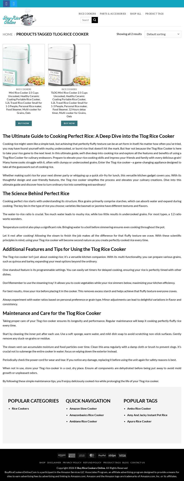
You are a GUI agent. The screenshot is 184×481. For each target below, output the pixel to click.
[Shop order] (163, 34)
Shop (42, 462)
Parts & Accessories (113, 13)
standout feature (19, 269)
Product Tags (154, 13)
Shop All (135, 13)
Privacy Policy (72, 462)
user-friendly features (45, 179)
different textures (122, 205)
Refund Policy (92, 462)
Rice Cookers (87, 13)
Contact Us (137, 462)
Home (8, 34)
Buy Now (23, 123)
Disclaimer (54, 462)
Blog (125, 462)
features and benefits (156, 153)
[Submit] (95, 20)
